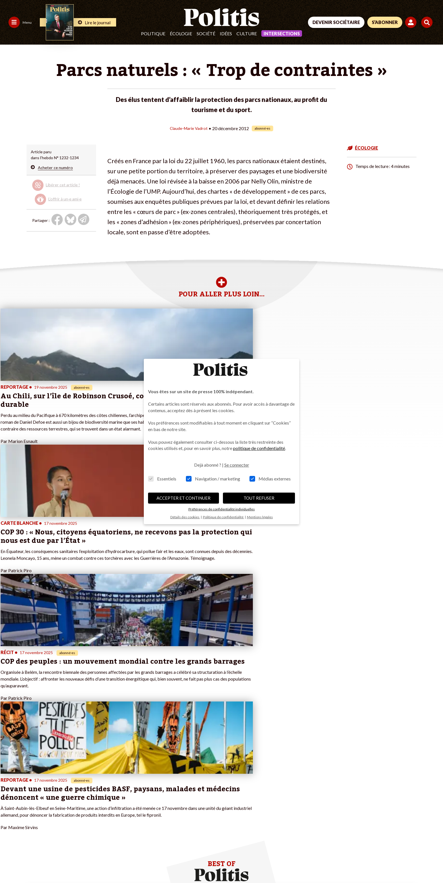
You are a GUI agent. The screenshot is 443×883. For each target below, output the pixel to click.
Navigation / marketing (213, 478)
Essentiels (162, 478)
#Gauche (152, 780)
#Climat (151, 768)
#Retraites (153, 786)
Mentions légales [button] (260, 517)
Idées (226, 33)
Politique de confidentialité (167, 863)
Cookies (230, 863)
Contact (11, 863)
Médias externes (270, 478)
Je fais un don (85, 768)
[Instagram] (413, 842)
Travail (42, 774)
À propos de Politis (90, 792)
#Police (150, 774)
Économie (45, 780)
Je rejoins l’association (93, 786)
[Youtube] (395, 842)
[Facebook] (360, 842)
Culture (246, 33)
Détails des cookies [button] (185, 517)
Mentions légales (40, 863)
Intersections (282, 33)
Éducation (46, 786)
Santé (42, 792)
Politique (153, 33)
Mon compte (84, 797)
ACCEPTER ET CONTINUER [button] (183, 497)
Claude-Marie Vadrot (189, 128)
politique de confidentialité (259, 448)
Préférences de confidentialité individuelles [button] (221, 509)
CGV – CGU (123, 863)
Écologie (181, 33)
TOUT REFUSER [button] (259, 497)
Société (206, 33)
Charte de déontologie (84, 863)
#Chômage (153, 792)
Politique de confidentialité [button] (223, 517)
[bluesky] (377, 842)
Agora (8, 768)
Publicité (207, 863)
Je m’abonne (84, 780)
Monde (43, 768)
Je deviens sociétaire (91, 774)
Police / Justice (50, 797)
